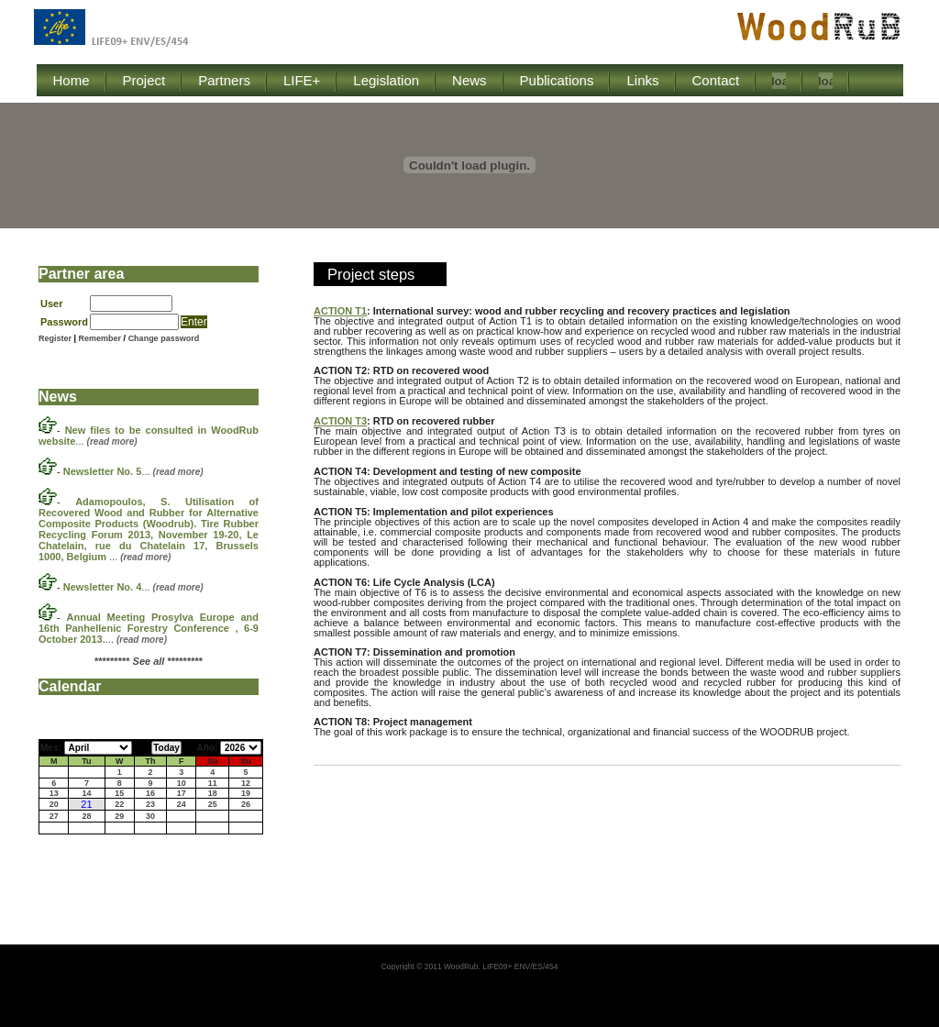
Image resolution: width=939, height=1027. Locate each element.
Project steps (370, 274)
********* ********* (148, 661)
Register (55, 338)
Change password (164, 338)
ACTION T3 (340, 420)
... (133, 471)
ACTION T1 (340, 310)
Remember (101, 338)
